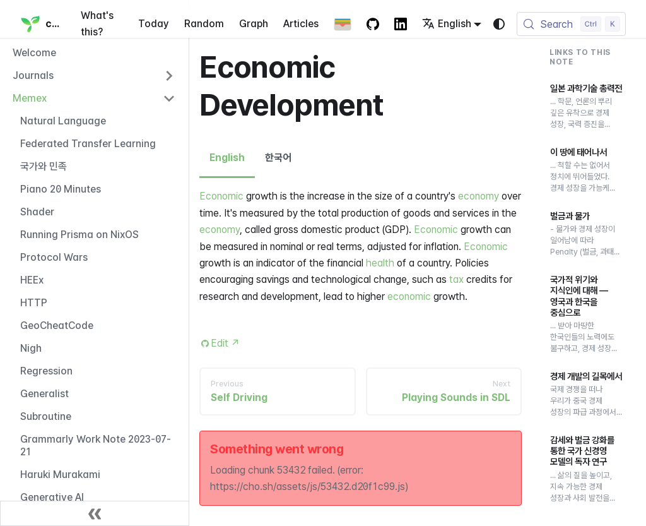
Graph (253, 24)
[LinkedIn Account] (400, 24)
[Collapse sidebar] (94, 513)
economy (478, 196)
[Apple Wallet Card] (342, 24)
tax (456, 279)
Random (204, 24)
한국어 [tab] (278, 158)
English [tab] (227, 158)
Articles (301, 24)
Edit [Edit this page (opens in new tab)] (225, 343)
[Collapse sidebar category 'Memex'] (169, 98)
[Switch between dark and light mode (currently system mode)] (499, 24)
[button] (94, 76)
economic (409, 296)
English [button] (446, 24)
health (380, 263)
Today (153, 24)
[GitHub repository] (373, 24)
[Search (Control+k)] (571, 24)
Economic (221, 196)
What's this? (97, 23)
